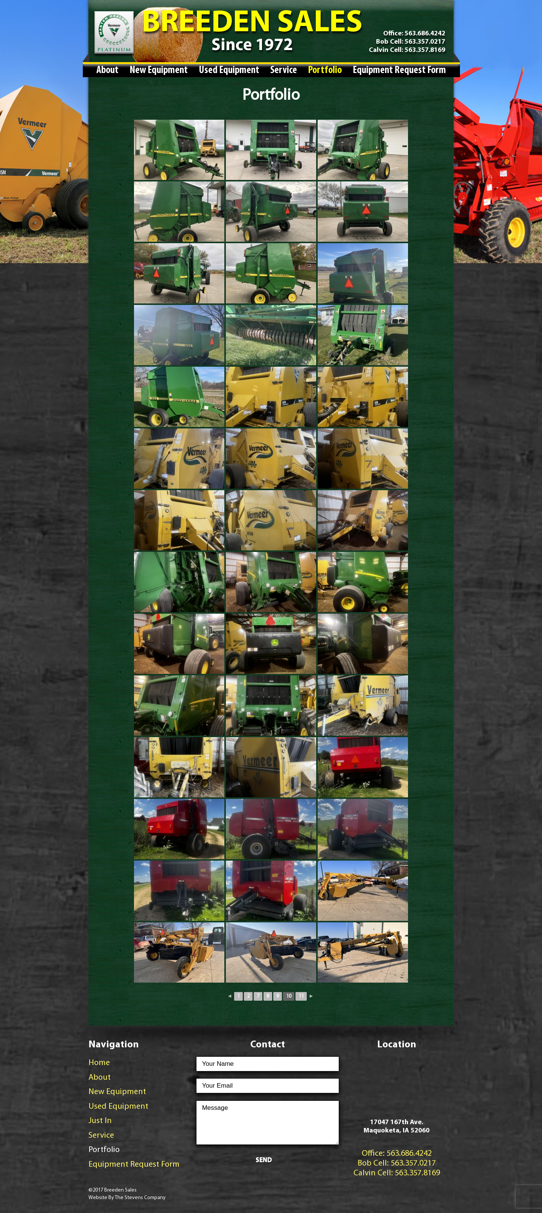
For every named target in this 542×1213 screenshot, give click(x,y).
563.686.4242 (425, 33)
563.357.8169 (424, 50)
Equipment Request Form (399, 70)
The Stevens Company (140, 1198)
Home (99, 1063)
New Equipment (158, 70)
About (107, 70)
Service (283, 70)
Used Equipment (229, 70)
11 (301, 996)
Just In (100, 1121)
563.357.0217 (424, 42)
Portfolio (325, 70)
